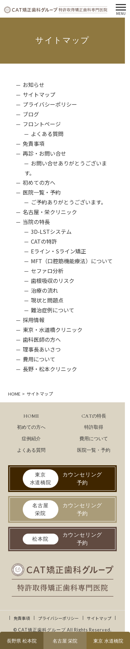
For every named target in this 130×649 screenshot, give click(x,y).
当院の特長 (36, 222)
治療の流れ (44, 290)
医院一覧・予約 (42, 192)
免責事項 (33, 143)
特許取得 (93, 427)
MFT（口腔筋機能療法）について (72, 261)
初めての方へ (39, 182)
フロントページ (42, 124)
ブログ (31, 114)
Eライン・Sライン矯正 (58, 251)
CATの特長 (93, 416)
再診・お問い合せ (44, 153)
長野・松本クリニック (50, 369)
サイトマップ (39, 94)
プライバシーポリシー (50, 104)
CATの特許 (44, 241)
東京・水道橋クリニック (52, 330)
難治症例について (52, 310)
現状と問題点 (47, 300)
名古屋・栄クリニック (50, 212)
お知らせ (33, 85)
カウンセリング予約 (63, 478)
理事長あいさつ (42, 349)
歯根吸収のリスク (52, 280)
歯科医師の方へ (42, 339)
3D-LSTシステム (51, 231)
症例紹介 (31, 438)
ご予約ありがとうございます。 (68, 202)
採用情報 (33, 320)
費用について (39, 359)
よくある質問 (47, 134)
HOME (31, 416)
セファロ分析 (47, 271)
